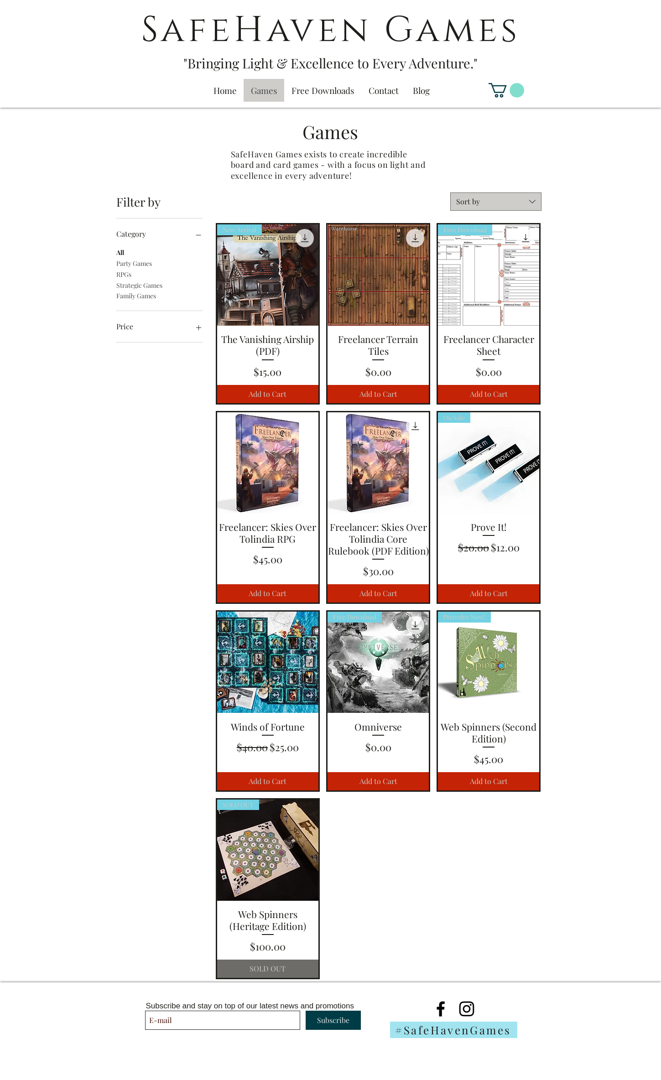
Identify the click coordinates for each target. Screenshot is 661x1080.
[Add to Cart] (267, 394)
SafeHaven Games (330, 30)
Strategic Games (139, 285)
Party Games (134, 263)
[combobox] (495, 201)
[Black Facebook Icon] (441, 1009)
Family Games (136, 295)
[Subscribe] (333, 1020)
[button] (506, 90)
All (120, 252)
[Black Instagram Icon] (467, 1009)
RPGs (123, 274)
